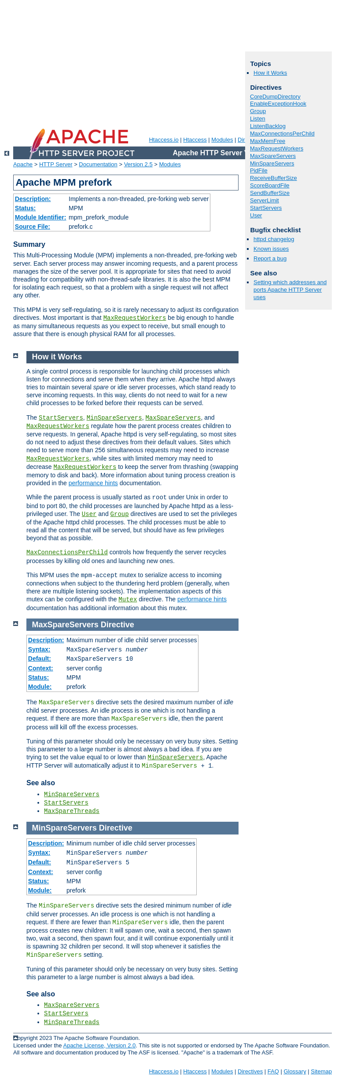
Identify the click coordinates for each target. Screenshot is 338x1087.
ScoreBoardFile (270, 185)
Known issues (271, 248)
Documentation (98, 164)
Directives (250, 1071)
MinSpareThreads (71, 1022)
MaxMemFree (267, 141)
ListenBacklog (268, 126)
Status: (25, 208)
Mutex (127, 599)
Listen (257, 118)
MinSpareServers (272, 163)
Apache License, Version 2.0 (99, 1045)
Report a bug (270, 258)
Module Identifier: (40, 217)
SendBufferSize (270, 193)
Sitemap (321, 1071)
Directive (117, 624)
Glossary (294, 1071)
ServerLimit (264, 200)
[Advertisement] (166, 61)
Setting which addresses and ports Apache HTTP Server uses (290, 289)
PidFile (259, 170)
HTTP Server (56, 164)
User (256, 215)
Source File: (32, 226)
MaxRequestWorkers (134, 318)
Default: (39, 658)
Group (258, 111)
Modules (222, 139)
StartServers (266, 208)
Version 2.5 (138, 164)
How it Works (270, 73)
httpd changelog (274, 239)
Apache (23, 164)
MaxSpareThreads (71, 811)
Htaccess (194, 139)
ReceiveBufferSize (273, 178)
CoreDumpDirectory (275, 96)
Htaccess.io (163, 139)
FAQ (273, 1071)
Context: (40, 668)
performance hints (93, 483)
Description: (33, 198)
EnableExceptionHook (278, 103)
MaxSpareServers (273, 156)
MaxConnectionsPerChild (282, 133)
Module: (40, 686)
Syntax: (39, 649)
